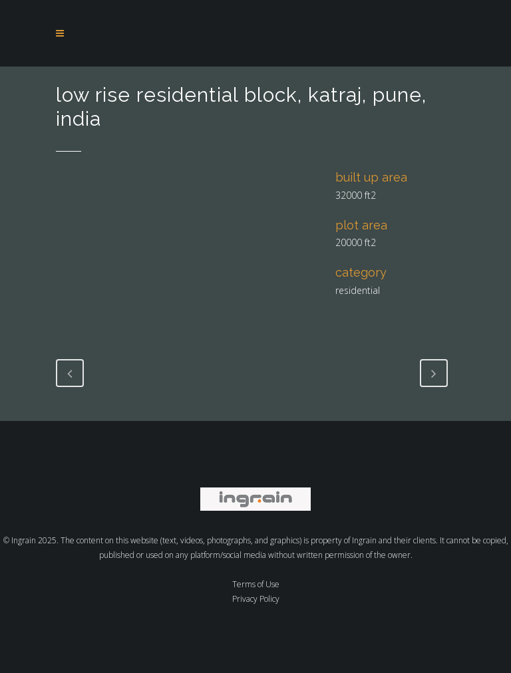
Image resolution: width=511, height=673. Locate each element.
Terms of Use (255, 584)
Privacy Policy (255, 599)
